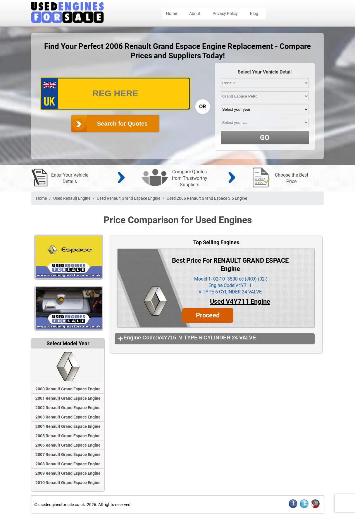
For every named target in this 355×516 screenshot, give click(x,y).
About (194, 13)
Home (171, 13)
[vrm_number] (115, 93)
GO (265, 138)
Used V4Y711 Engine (240, 301)
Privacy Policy (225, 13)
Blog (254, 13)
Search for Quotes (122, 123)
